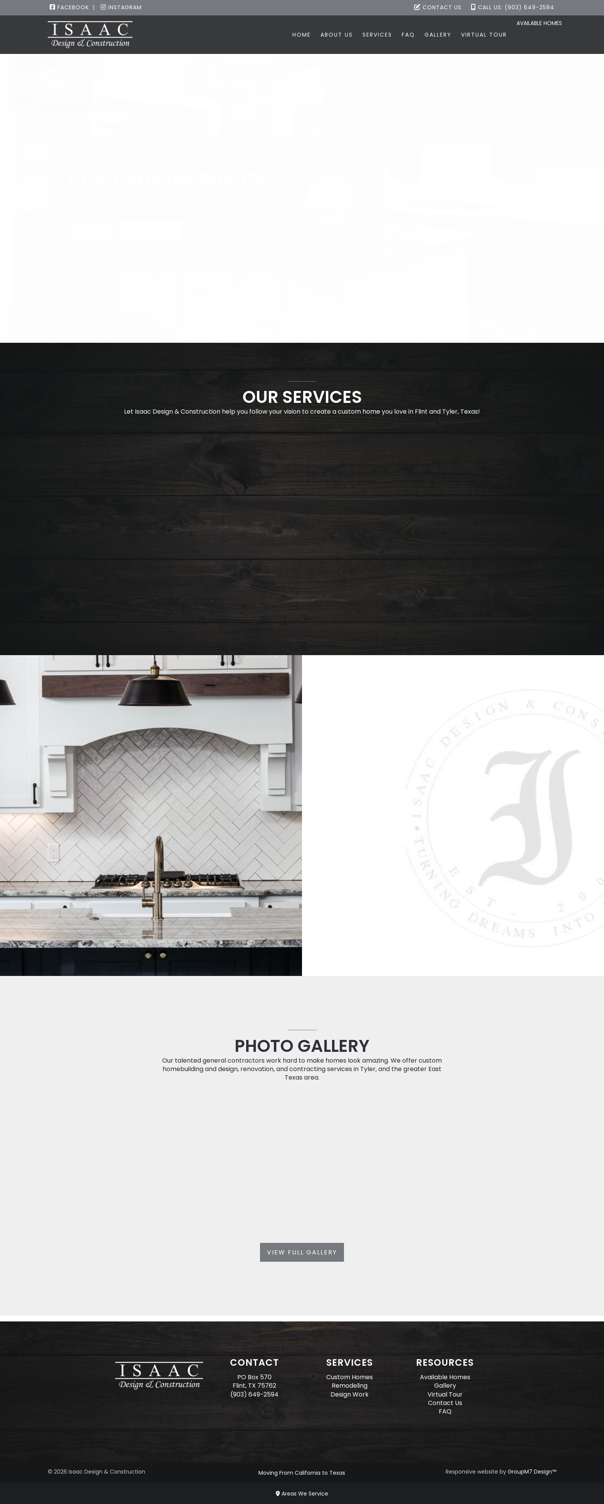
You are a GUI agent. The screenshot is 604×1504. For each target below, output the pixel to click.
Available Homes (532, 35)
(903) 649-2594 (254, 1394)
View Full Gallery (302, 1252)
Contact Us (437, 7)
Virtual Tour (462, 35)
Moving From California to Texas (301, 1473)
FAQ (386, 35)
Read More (372, 924)
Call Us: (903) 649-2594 (512, 7)
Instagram (121, 7)
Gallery (416, 35)
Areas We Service (302, 1493)
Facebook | (72, 7)
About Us (315, 35)
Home (279, 35)
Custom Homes (349, 1377)
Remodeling (349, 1385)
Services (355, 35)
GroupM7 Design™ (532, 1471)
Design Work (350, 1394)
